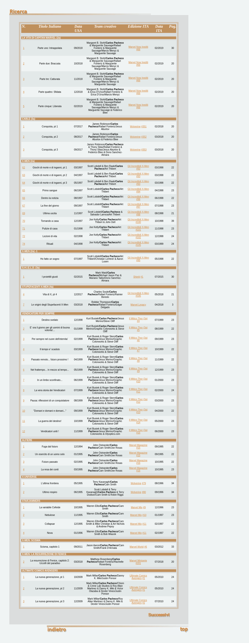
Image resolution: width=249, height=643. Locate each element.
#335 (138, 296)
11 (23, 421)
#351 (144, 126)
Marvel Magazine (138, 445)
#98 (138, 214)
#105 (138, 245)
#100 (138, 222)
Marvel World (137, 546)
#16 (138, 463)
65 (23, 190)
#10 (138, 381)
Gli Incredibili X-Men (138, 166)
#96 (138, 199)
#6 (138, 340)
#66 (138, 49)
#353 (144, 149)
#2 (143, 603)
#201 (138, 563)
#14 (138, 422)
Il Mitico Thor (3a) (138, 318)
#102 (138, 237)
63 (23, 175)
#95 (138, 260)
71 (23, 228)
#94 (138, 191)
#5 (138, 330)
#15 (138, 432)
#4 (138, 321)
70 (23, 221)
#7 (138, 350)
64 (23, 182)
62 (23, 167)
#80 (144, 492)
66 (23, 198)
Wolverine (135, 126)
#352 (144, 136)
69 (23, 213)
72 (23, 236)
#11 (138, 391)
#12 (138, 402)
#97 (138, 207)
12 (23, 431)
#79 (144, 483)
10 (23, 411)
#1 (142, 276)
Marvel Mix (136, 507)
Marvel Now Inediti (138, 47)
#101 (138, 229)
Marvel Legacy (138, 304)
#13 (138, 412)
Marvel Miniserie (138, 560)
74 (23, 244)
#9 (138, 371)
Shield (136, 276)
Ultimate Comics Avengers (138, 577)
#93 (138, 168)
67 (23, 205)
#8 (138, 361)
